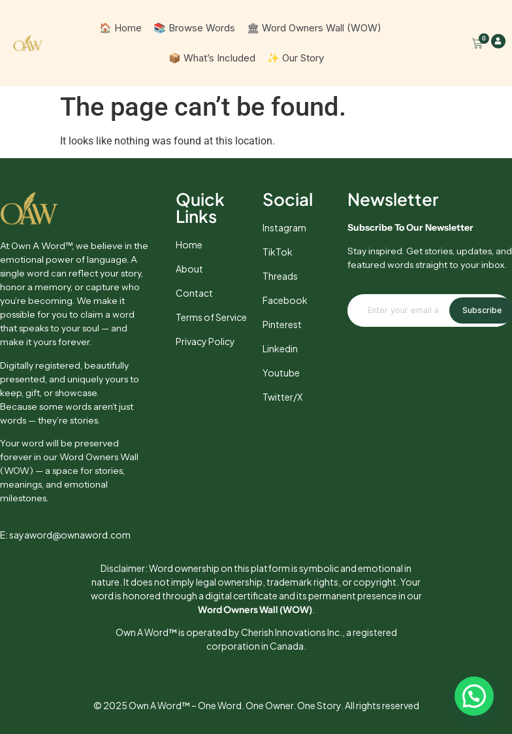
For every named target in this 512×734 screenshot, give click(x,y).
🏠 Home (120, 28)
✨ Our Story (295, 58)
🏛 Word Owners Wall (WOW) (314, 28)
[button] (474, 696)
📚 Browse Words (194, 28)
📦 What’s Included (211, 58)
